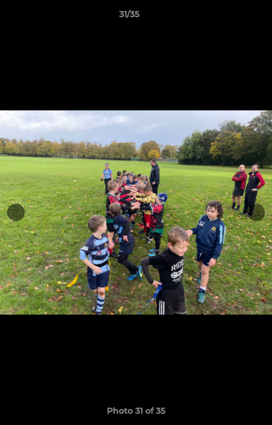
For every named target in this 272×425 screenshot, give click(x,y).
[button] (229, 17)
